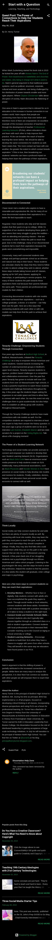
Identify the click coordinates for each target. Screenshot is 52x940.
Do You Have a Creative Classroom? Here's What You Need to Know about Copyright (22, 833)
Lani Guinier (15, 430)
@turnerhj (25, 738)
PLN (23, 750)
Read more (44, 859)
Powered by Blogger (26, 935)
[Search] (48, 5)
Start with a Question (24, 4)
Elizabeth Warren (29, 430)
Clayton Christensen (29, 95)
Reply (16, 773)
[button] (48, 16)
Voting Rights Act (34, 433)
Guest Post (13, 750)
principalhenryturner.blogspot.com (17, 741)
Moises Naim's (31, 73)
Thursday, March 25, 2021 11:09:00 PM (29, 763)
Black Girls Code (16, 459)
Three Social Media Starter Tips (19, 901)
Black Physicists (12, 469)
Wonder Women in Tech (33, 469)
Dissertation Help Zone (23, 760)
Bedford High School (35, 354)
